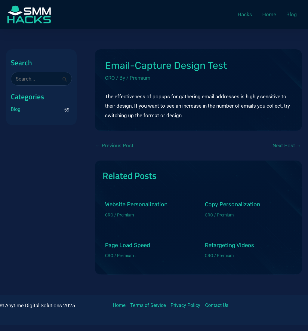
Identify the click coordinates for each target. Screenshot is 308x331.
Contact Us (216, 305)
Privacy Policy (185, 305)
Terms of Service (148, 305)
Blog (15, 109)
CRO (110, 78)
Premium (140, 78)
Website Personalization (136, 204)
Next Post (287, 145)
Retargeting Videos (229, 245)
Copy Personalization (232, 204)
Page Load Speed (127, 245)
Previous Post (114, 145)
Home (119, 305)
